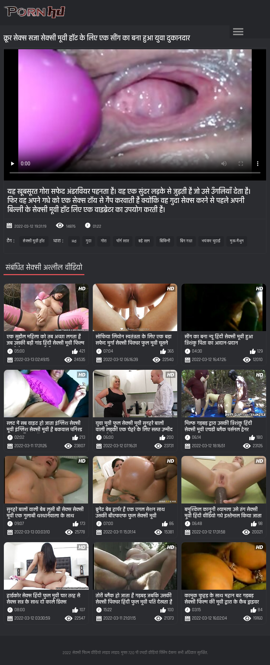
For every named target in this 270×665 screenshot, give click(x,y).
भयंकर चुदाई (211, 241)
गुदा (88, 241)
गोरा (104, 241)
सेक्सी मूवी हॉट (34, 241)
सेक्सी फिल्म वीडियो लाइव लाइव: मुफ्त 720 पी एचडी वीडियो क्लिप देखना (124, 653)
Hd (74, 241)
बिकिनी (165, 241)
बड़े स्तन (144, 241)
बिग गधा (186, 241)
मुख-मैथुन (237, 241)
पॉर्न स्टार (122, 241)
